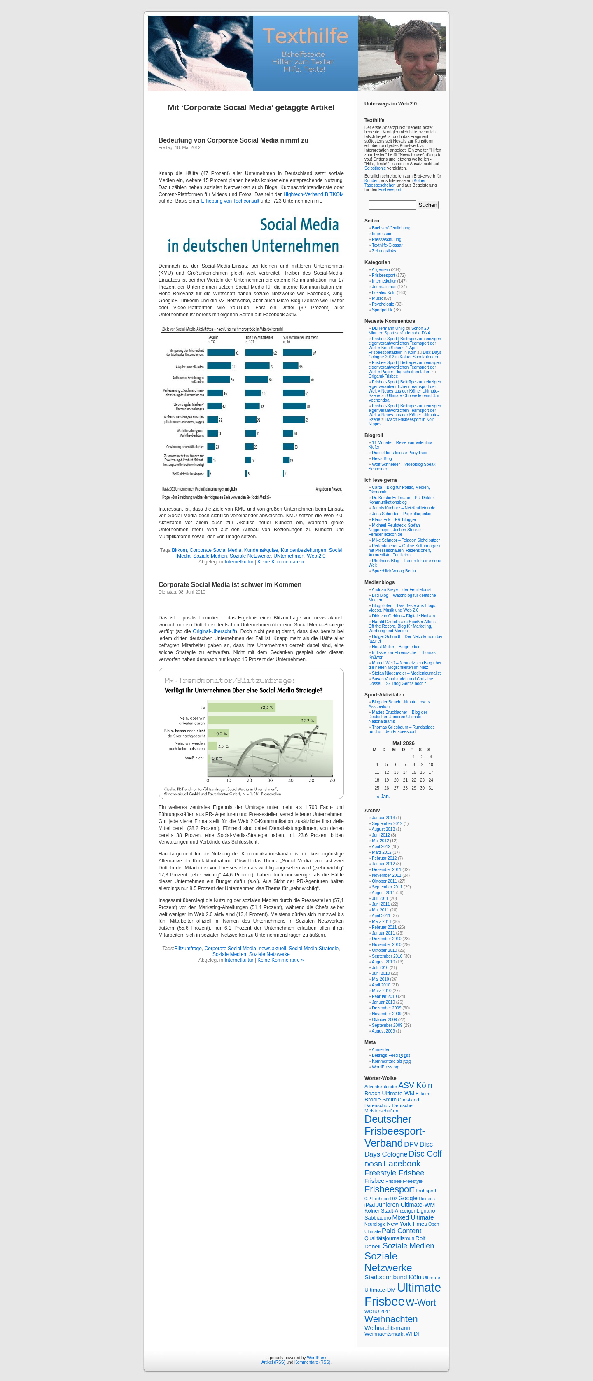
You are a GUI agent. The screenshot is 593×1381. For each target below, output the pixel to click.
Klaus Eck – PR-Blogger (394, 519)
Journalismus (384, 287)
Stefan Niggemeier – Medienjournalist (406, 673)
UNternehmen (288, 556)
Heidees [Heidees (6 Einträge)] (427, 1198)
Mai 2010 (380, 979)
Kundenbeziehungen (303, 550)
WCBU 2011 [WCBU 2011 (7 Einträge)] (377, 1311)
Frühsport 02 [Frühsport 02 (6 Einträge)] (384, 1198)
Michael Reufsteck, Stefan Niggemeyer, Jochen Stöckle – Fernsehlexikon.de (396, 530)
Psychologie (383, 304)
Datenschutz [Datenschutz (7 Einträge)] (377, 1105)
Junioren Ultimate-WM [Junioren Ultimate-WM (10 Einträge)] (405, 1204)
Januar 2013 (383, 818)
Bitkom (179, 550)
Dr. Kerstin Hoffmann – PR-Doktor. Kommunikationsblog (402, 500)
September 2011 (387, 887)
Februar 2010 (384, 996)
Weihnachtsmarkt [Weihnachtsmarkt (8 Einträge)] (384, 1334)
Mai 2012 (380, 841)
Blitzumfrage (188, 948)
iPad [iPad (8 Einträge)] (369, 1205)
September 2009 (387, 1025)
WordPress (317, 1357)
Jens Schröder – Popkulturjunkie (401, 514)
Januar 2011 (383, 933)
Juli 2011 (380, 898)
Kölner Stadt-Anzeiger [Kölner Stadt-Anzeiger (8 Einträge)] (390, 1211)
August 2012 (383, 829)
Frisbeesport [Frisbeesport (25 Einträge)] (389, 1189)
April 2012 (381, 846)
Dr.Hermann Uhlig (388, 328)
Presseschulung (386, 239)
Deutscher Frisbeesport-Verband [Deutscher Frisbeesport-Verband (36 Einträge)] (394, 1131)
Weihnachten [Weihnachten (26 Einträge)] (391, 1319)
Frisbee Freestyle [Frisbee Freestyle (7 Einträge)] (404, 1181)
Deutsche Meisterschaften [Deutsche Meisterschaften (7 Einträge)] (388, 1108)
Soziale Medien (210, 556)
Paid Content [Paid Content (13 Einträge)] (401, 1231)
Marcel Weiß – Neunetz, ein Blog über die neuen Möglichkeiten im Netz (405, 665)
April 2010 (381, 985)
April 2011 (381, 916)
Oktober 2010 (384, 950)
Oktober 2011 (384, 881)
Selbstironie (375, 168)
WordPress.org (385, 1067)
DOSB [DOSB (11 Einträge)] (373, 1164)
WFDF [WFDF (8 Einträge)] (413, 1334)
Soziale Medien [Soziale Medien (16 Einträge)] (408, 1245)
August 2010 (383, 962)
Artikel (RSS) (273, 1362)
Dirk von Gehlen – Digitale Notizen (403, 616)
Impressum (382, 233)
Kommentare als (391, 1061)
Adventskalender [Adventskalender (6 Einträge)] (380, 1086)
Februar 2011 (384, 927)
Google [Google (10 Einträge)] (408, 1198)
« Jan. (383, 796)
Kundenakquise (261, 550)
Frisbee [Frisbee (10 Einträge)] (374, 1181)
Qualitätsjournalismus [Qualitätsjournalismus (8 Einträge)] (389, 1238)
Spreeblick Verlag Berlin (394, 571)
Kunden (371, 180)
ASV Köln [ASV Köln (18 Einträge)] (415, 1085)
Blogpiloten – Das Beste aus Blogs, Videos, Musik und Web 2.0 (403, 607)
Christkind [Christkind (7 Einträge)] (408, 1099)
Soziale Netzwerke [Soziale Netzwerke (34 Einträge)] (388, 1261)
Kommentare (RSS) (312, 1362)
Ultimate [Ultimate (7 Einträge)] (431, 1277)
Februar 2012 (384, 858)
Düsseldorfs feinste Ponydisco (399, 453)
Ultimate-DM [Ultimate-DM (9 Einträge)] (380, 1290)
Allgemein (381, 269)
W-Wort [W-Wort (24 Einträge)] (421, 1302)
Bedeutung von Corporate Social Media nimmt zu (233, 140)
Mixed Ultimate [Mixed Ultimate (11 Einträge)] (413, 1217)
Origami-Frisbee (383, 376)
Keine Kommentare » (280, 562)
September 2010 (387, 956)
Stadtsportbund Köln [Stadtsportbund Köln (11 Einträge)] (392, 1277)
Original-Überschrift (214, 631)
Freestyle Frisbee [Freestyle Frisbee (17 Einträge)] (394, 1172)
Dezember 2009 (386, 1008)
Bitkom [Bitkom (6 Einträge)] (422, 1093)
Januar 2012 (383, 864)
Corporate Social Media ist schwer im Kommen (230, 584)
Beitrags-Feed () (391, 1055)
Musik (377, 298)
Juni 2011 (381, 904)
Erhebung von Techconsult (230, 201)
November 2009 (386, 1014)
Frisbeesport (390, 189)
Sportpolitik (382, 310)
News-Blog (382, 458)
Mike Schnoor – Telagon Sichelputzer (406, 540)
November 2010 (386, 944)
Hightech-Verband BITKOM (314, 194)
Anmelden (381, 1049)
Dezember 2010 (386, 939)
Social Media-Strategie (314, 948)
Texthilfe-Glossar (387, 245)
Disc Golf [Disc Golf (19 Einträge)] (425, 1153)
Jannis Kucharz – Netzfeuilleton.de (403, 508)
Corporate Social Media (215, 550)
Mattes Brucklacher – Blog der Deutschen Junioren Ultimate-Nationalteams (398, 717)
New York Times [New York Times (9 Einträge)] (407, 1224)
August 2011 (383, 892)
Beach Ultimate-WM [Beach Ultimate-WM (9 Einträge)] (389, 1093)
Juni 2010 (381, 973)
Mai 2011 (380, 910)
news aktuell (272, 948)
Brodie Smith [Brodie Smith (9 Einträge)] (380, 1099)
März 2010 (381, 990)
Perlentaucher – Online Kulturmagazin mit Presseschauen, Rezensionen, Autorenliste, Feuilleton (405, 550)
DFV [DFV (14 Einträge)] (411, 1144)
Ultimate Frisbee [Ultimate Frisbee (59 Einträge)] (402, 1294)
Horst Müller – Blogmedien (396, 647)
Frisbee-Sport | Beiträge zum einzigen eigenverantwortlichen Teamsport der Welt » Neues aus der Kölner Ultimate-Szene (405, 389)
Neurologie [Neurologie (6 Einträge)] (375, 1224)
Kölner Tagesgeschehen (394, 182)
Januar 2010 (383, 1002)
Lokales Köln (383, 292)
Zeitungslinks (384, 251)
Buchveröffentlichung (391, 228)
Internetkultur (238, 562)
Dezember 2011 (386, 869)
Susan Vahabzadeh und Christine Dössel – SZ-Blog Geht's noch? (401, 681)
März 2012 (381, 852)
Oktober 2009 (384, 1019)
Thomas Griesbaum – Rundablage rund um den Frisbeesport (402, 729)
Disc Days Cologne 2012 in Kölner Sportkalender (405, 354)
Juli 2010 (380, 967)
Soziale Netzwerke (250, 556)
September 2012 (387, 823)
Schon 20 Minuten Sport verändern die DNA (399, 330)
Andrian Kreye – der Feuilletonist (402, 589)
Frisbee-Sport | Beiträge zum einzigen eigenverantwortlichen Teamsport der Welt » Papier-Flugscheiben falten (405, 367)
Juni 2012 (381, 835)
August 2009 (383, 1031)
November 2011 (386, 875)
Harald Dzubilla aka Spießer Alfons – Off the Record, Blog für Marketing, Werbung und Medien (404, 626)
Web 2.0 (316, 556)
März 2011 (381, 921)
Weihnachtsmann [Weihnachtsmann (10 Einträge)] (387, 1328)
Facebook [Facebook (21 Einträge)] (401, 1163)
